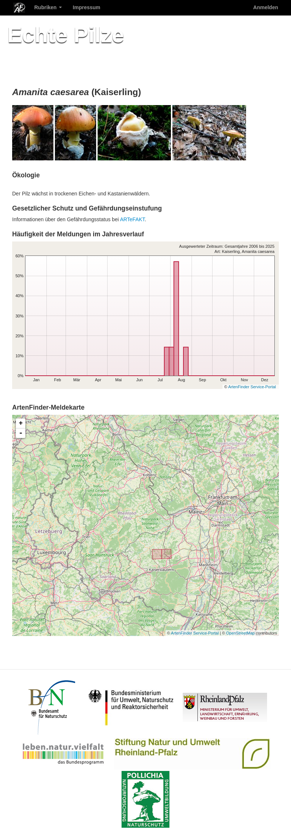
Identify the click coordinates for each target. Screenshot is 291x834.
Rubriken (48, 7)
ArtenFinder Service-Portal (252, 387)
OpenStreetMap (240, 633)
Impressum (87, 7)
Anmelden (265, 7)
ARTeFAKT (132, 219)
